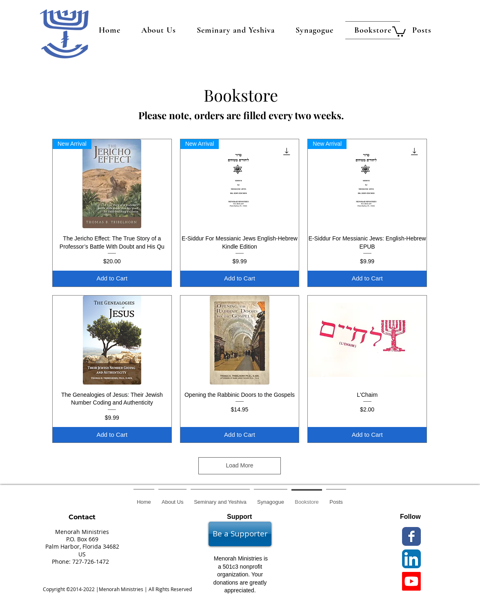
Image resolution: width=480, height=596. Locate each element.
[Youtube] (411, 581)
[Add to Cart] (112, 279)
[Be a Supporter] (240, 534)
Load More (239, 465)
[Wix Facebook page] (411, 536)
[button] (399, 31)
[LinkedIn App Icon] (411, 558)
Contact (82, 517)
